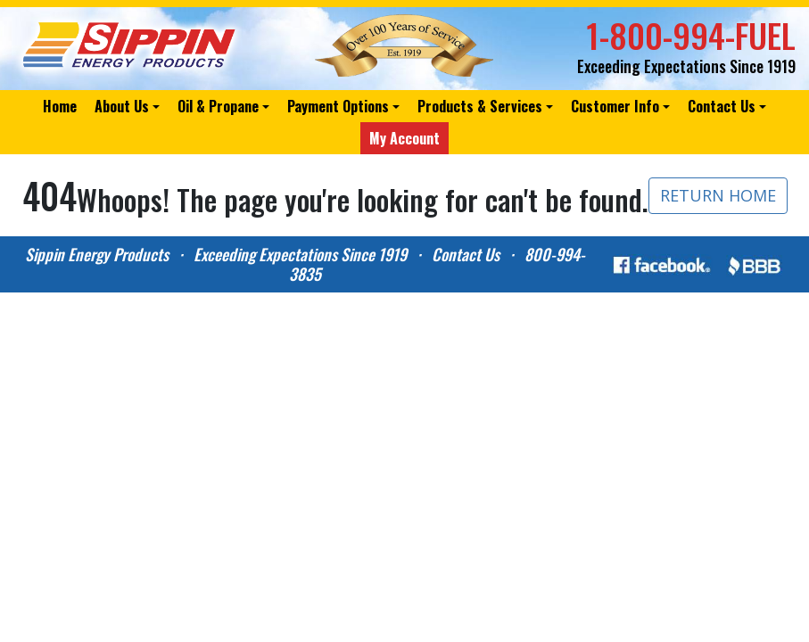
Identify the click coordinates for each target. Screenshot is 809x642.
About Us (122, 106)
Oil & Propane (218, 106)
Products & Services (479, 106)
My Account (404, 138)
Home (60, 106)
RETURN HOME (718, 195)
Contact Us (721, 106)
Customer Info (615, 106)
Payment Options (338, 106)
